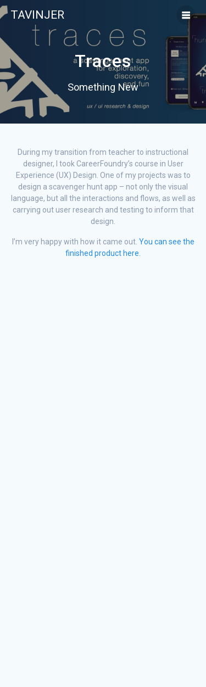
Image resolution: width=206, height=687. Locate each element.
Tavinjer (37, 15)
